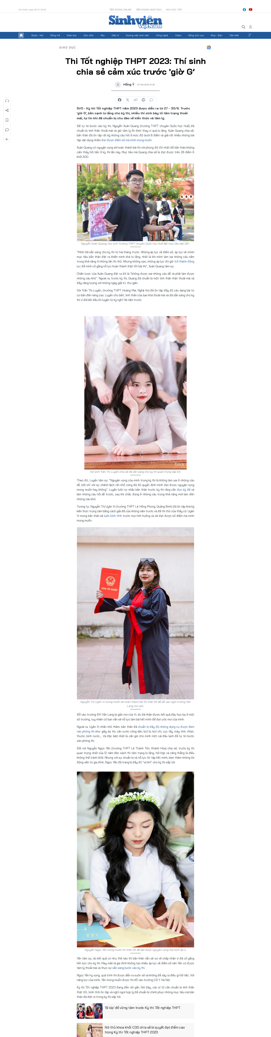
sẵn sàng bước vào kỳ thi (128, 968)
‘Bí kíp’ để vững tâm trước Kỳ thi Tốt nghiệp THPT (142, 1007)
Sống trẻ (55, 35)
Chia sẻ (7, 110)
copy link (135, 100)
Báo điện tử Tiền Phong (135, 22)
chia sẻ (120, 100)
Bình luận (7, 130)
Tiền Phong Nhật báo (149, 9)
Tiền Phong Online (120, 9)
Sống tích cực (196, 35)
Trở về (7, 139)
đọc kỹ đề (183, 489)
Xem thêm (250, 35)
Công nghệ (162, 35)
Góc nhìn (89, 35)
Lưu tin (7, 120)
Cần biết (234, 35)
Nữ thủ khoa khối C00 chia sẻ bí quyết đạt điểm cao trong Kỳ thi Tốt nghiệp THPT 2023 (145, 1029)
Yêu (102, 35)
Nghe (7, 101)
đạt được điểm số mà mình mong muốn (126, 140)
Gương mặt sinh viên (137, 35)
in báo (143, 100)
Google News (209, 47)
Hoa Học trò (174, 9)
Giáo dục (72, 35)
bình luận (151, 100)
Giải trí (115, 35)
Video (178, 35)
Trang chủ (21, 35)
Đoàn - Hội (37, 35)
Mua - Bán (216, 35)
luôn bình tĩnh (113, 516)
